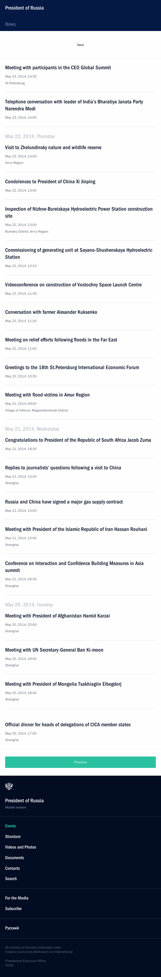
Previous (80, 762)
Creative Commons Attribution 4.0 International (39, 952)
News (10, 24)
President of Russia (24, 8)
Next (80, 45)
